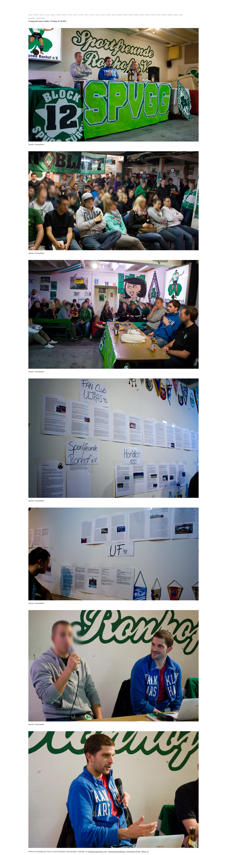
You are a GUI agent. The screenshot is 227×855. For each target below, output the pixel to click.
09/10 (114, 15)
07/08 (125, 15)
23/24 (36, 15)
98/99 (175, 15)
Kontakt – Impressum (36, 18)
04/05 (142, 15)
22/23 (42, 15)
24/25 (30, 15)
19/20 (58, 15)
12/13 (97, 15)
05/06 (136, 15)
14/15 (86, 15)
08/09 (120, 15)
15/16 (81, 15)
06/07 (131, 15)
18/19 (64, 15)
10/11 (108, 15)
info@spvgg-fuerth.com (97, 851)
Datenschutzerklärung (116, 851)
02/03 (153, 15)
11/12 (103, 15)
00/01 (164, 15)
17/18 (69, 15)
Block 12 (145, 851)
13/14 (92, 15)
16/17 (75, 15)
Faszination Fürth (133, 851)
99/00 (170, 15)
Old (180, 15)
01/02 (159, 15)
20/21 (53, 15)
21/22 (47, 15)
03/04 (147, 15)
